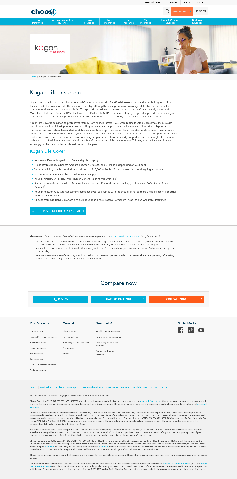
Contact (201, 2)
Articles (173, 2)
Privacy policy (73, 387)
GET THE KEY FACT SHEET (68, 211)
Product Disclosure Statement (176, 463)
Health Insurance (109, 21)
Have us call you (125, 299)
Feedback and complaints (52, 387)
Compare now (178, 11)
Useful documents (140, 387)
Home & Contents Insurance (170, 21)
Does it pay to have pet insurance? (107, 344)
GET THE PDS (40, 211)
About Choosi (69, 331)
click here (49, 446)
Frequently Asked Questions (76, 342)
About (187, 2)
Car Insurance (145, 21)
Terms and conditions (93, 387)
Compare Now (184, 299)
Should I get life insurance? (108, 331)
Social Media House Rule (117, 387)
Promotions (68, 348)
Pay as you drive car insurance (105, 352)
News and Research (154, 2)
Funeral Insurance (88, 21)
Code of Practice (159, 387)
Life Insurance (37, 21)
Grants (66, 353)
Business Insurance (197, 21)
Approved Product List (150, 401)
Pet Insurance (128, 21)
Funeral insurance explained (108, 337)
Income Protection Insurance (62, 21)
